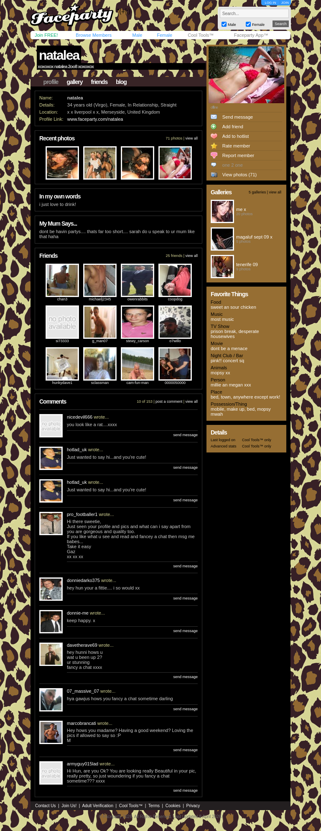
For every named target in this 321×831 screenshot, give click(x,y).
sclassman (100, 383)
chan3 (62, 299)
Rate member (236, 145)
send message (185, 435)
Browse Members (94, 35)
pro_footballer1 (82, 514)
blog (121, 82)
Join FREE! (46, 35)
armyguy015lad (82, 763)
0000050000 (175, 383)
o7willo (175, 341)
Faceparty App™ (251, 35)
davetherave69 (82, 645)
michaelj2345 (100, 299)
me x (241, 209)
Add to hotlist (235, 136)
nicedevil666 (79, 416)
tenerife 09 (247, 264)
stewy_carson (137, 341)
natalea (59, 55)
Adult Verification (97, 805)
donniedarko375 (83, 580)
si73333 (62, 341)
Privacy (193, 805)
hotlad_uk (77, 449)
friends (99, 82)
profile (51, 82)
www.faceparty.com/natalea (95, 119)
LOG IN (270, 3)
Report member (238, 155)
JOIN (285, 3)
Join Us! (68, 805)
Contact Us (45, 805)
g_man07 (100, 341)
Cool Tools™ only (256, 440)
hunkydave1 (62, 383)
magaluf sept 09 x (254, 236)
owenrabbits (137, 299)
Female (164, 35)
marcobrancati (81, 723)
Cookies (173, 805)
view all (191, 138)
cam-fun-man (137, 383)
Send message (237, 116)
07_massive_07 (83, 691)
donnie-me (78, 612)
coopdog (175, 299)
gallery (74, 82)
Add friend (232, 126)
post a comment (168, 401)
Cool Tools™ (201, 35)
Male (137, 35)
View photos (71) (239, 174)
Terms (154, 805)
